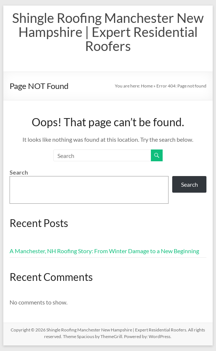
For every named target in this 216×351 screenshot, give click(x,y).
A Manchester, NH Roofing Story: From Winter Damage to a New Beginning (104, 250)
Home (147, 86)
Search (19, 172)
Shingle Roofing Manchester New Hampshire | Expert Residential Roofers (108, 32)
